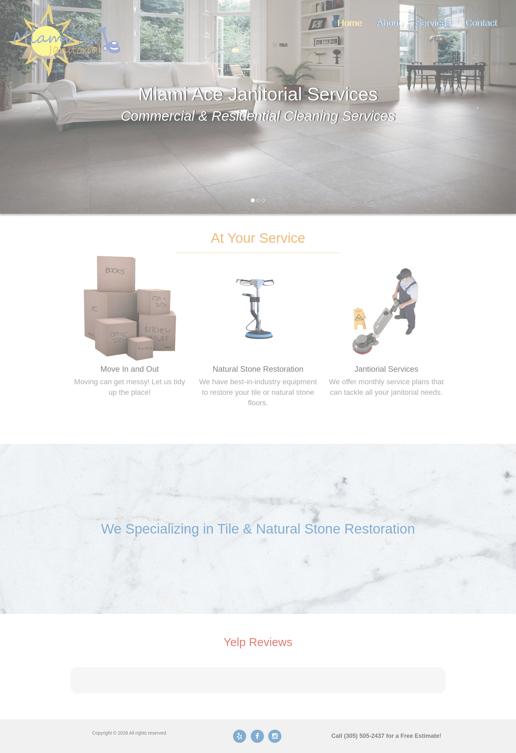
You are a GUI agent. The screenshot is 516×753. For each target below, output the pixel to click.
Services (432, 23)
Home (349, 23)
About (388, 23)
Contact (481, 23)
